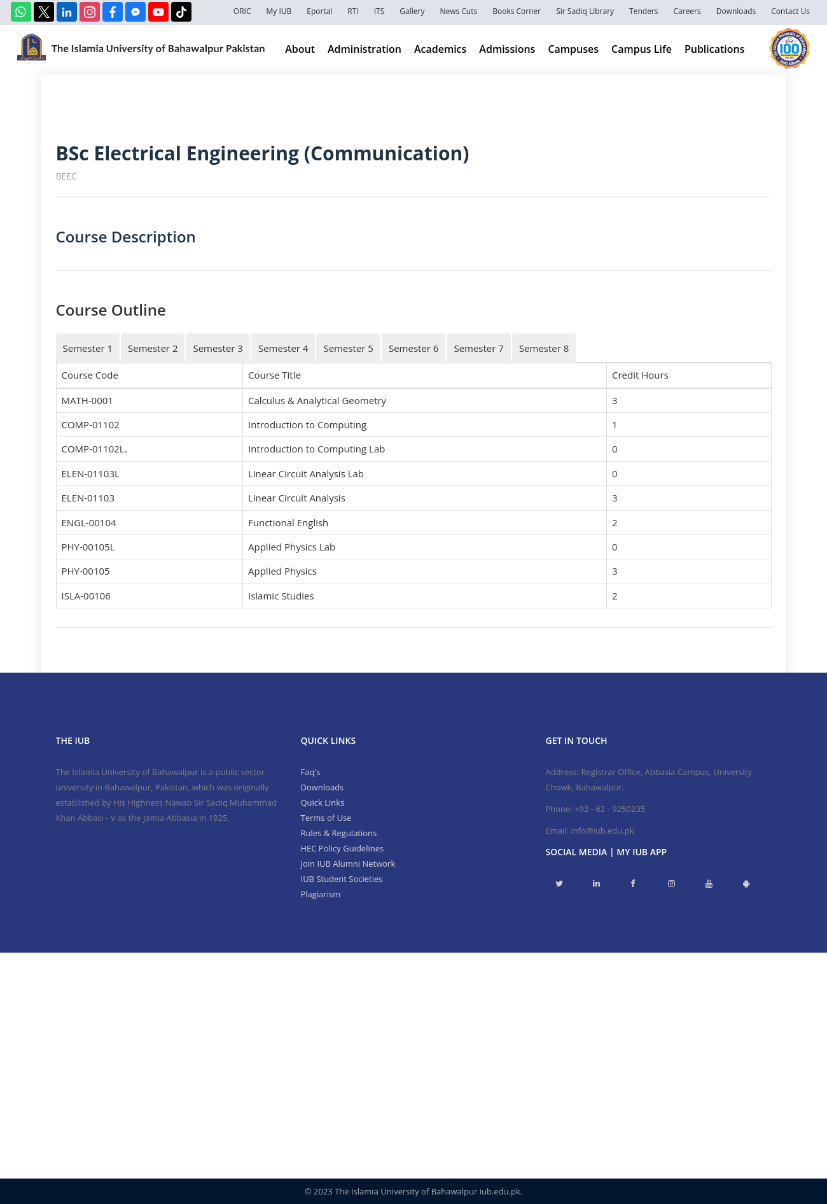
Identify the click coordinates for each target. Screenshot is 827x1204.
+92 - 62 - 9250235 (609, 809)
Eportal (319, 11)
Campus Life (641, 49)
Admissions (507, 49)
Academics (440, 49)
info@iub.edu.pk (602, 830)
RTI (352, 11)
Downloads (736, 11)
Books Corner (516, 11)
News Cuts (458, 11)
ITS (379, 11)
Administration (364, 49)
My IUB (278, 11)
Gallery (412, 11)
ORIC (242, 11)
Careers (687, 11)
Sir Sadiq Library (585, 11)
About (300, 49)
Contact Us (790, 11)
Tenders (643, 11)
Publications (715, 49)
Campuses (573, 49)
